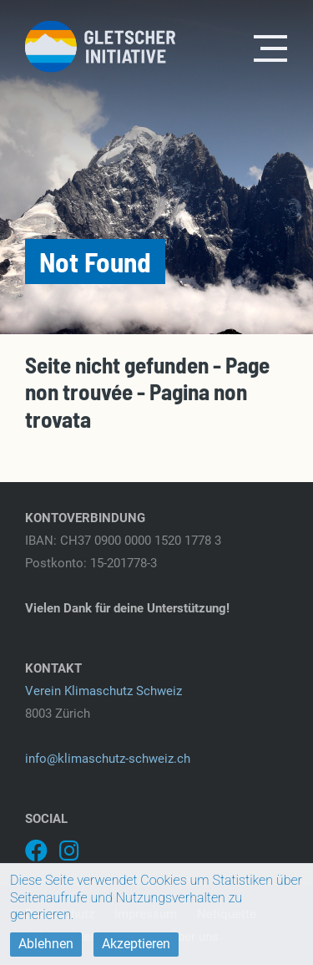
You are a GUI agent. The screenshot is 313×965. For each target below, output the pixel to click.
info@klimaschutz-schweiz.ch (107, 758)
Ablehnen (45, 944)
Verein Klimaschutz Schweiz (103, 690)
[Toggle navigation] (271, 46)
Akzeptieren (136, 944)
